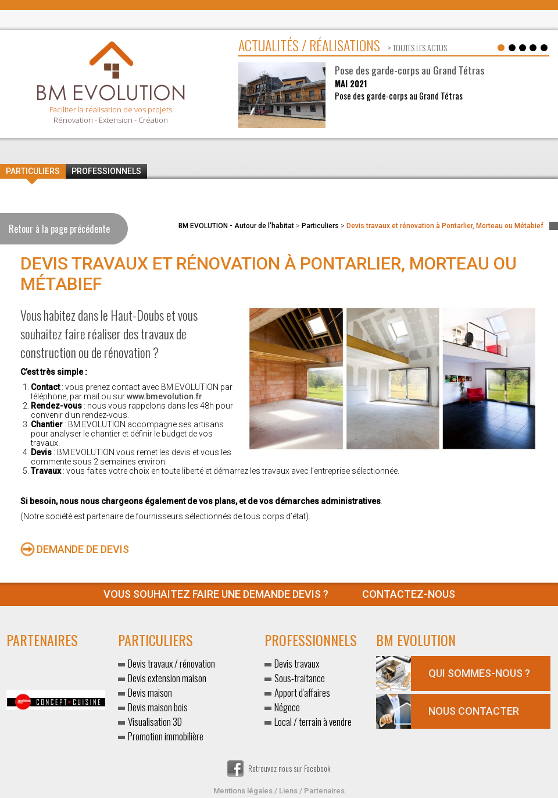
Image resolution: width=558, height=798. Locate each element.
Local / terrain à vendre (313, 721)
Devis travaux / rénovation (171, 663)
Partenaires (324, 790)
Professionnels (106, 171)
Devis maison (150, 692)
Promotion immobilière (165, 736)
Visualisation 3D (155, 721)
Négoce (287, 707)
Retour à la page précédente (59, 229)
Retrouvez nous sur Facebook (279, 768)
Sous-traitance (299, 678)
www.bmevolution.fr (164, 396)
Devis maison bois (158, 707)
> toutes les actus (416, 47)
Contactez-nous (279, 594)
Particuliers (33, 171)
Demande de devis (83, 549)
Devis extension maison (167, 678)
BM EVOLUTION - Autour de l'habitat (236, 226)
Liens (288, 790)
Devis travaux (296, 663)
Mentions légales (243, 790)
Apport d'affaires (302, 692)
